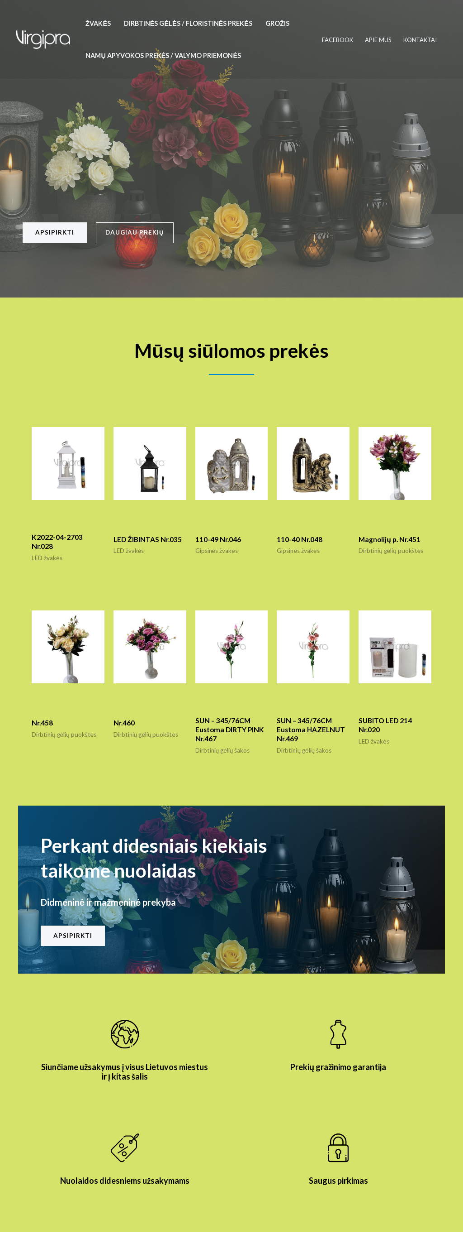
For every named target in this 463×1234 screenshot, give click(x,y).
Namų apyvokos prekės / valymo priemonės (163, 55)
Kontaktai (420, 39)
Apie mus (378, 39)
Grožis (277, 23)
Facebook (337, 39)
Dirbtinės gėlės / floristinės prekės (188, 23)
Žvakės (98, 23)
